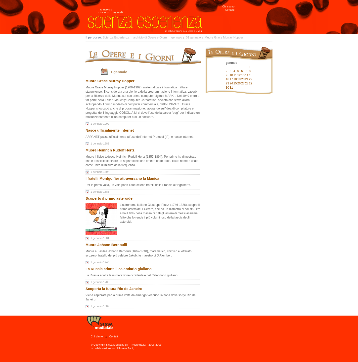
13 (243, 75)
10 (231, 75)
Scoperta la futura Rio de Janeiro (114, 289)
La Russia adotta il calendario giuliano (119, 269)
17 (231, 79)
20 (243, 79)
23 (227, 83)
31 (231, 87)
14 (247, 75)
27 (243, 83)
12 (239, 75)
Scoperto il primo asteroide (109, 198)
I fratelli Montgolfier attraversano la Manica (122, 179)
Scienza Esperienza (116, 37)
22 (250, 79)
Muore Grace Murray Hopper (224, 37)
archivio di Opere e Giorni (150, 37)
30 (227, 87)
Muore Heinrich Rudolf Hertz (110, 150)
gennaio (176, 37)
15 (250, 75)
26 (239, 83)
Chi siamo (228, 6)
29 (250, 83)
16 (227, 79)
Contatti (229, 9)
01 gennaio (193, 37)
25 (235, 83)
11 (235, 75)
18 (235, 79)
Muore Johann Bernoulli (106, 245)
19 (239, 79)
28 (247, 83)
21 (247, 79)
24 (231, 83)
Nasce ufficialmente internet (110, 130)
